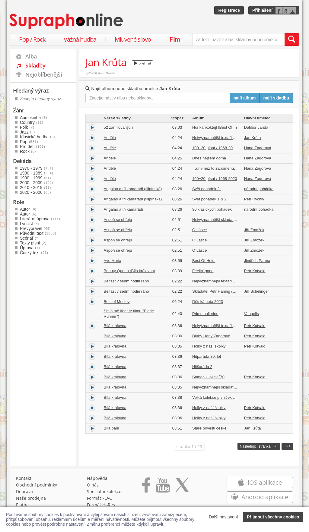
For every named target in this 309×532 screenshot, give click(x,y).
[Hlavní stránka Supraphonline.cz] (67, 21)
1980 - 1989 (36, 173)
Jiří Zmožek (254, 230)
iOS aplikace (259, 482)
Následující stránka (258, 446)
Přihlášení (262, 10)
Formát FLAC (99, 498)
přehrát (142, 63)
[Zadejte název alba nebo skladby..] (157, 98)
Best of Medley (117, 301)
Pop (29, 141)
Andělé (110, 137)
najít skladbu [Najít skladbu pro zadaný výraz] (276, 98)
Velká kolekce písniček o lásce (218, 397)
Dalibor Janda (256, 127)
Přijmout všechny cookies (273, 517)
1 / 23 (189, 446)
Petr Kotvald (255, 271)
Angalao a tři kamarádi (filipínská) (133, 189)
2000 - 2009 (36, 182)
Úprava (30, 247)
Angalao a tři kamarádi (123, 209)
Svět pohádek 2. (206, 189)
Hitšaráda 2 (202, 366)
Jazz (27, 132)
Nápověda (97, 478)
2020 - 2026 (35, 192)
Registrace (229, 10)
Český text (34, 252)
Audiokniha (33, 117)
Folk (27, 127)
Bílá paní (111, 428)
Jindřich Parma (257, 260)
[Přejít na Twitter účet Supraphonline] (182, 487)
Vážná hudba (80, 39)
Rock (28, 151)
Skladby (35, 65)
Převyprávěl (35, 228)
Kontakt (23, 478)
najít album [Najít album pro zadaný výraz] (245, 98)
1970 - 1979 (36, 168)
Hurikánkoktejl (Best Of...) (214, 127)
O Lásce (199, 230)
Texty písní (33, 243)
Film (175, 39)
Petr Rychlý (254, 199)
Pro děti (32, 146)
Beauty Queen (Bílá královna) (129, 271)
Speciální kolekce (104, 491)
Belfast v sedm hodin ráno (126, 281)
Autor (28, 209)
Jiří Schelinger (256, 291)
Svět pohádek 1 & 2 (209, 199)
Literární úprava (40, 218)
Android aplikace (259, 497)
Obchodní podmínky (36, 485)
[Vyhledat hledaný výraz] (291, 39)
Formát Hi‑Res (101, 505)
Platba (22, 505)
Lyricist (30, 223)
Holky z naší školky (209, 346)
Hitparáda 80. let (206, 356)
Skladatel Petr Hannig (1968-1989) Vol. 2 (227, 291)
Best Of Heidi (203, 260)
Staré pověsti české (209, 428)
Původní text (38, 233)
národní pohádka (259, 189)
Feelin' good (202, 271)
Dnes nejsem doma (209, 158)
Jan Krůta (252, 137)
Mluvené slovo (133, 39)
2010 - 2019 (35, 187)
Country (31, 122)
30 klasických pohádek (212, 209)
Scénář (30, 238)
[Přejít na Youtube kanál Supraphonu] (162, 487)
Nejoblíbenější (43, 74)
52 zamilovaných (118, 127)
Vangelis (251, 313)
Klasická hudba (37, 136)
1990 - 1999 (35, 177)
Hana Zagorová (257, 148)
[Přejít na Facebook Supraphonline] (146, 487)
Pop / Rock (32, 39)
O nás (93, 485)
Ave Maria (112, 260)
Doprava (24, 491)
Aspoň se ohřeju (118, 219)
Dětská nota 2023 (207, 301)
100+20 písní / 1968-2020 (214, 178)
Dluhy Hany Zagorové (211, 336)
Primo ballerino (205, 313)
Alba (31, 56)
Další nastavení (223, 517)
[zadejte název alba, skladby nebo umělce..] (239, 39)
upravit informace (100, 72)
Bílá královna (115, 325)
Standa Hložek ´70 (208, 377)
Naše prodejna (31, 498)
